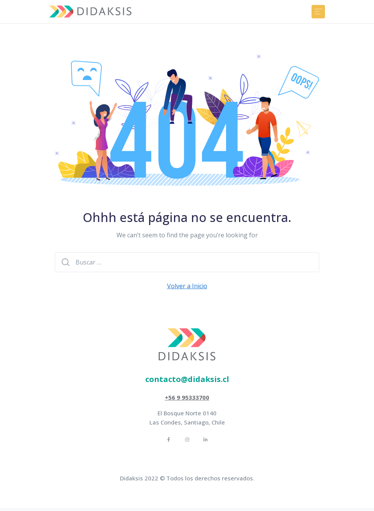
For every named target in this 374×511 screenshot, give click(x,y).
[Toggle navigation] (318, 11)
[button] (187, 379)
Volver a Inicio (187, 286)
